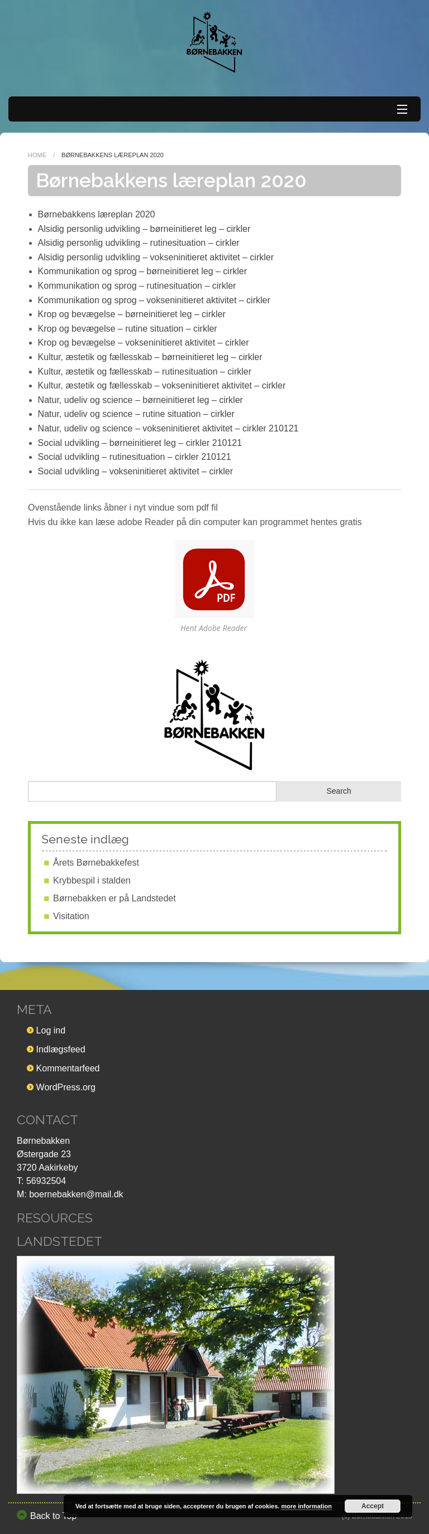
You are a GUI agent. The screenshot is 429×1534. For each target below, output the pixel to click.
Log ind (51, 1030)
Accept (372, 1506)
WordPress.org (66, 1087)
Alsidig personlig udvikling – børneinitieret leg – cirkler (144, 229)
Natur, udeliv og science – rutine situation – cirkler (136, 414)
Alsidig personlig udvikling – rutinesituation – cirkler (139, 242)
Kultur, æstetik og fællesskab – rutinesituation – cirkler (144, 371)
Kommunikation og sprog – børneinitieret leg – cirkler (142, 271)
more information (306, 1506)
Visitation (71, 916)
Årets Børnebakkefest (96, 862)
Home (37, 155)
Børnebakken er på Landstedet (114, 898)
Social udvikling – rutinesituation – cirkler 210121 (134, 457)
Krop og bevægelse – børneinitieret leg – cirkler (132, 314)
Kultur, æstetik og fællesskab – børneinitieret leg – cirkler (150, 357)
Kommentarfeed (68, 1068)
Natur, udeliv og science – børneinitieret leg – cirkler (140, 400)
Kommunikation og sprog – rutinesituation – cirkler (137, 285)
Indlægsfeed (60, 1049)
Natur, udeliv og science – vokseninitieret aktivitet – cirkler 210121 (168, 428)
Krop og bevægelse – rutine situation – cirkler (127, 328)
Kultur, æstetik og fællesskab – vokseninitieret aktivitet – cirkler (162, 385)
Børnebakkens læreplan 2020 (96, 214)
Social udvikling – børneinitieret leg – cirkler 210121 (140, 443)
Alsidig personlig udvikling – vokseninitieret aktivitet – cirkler (156, 257)
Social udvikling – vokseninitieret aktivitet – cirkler (135, 471)
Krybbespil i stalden (92, 880)
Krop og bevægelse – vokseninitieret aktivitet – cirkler (143, 342)
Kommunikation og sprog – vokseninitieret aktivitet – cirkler (154, 300)
